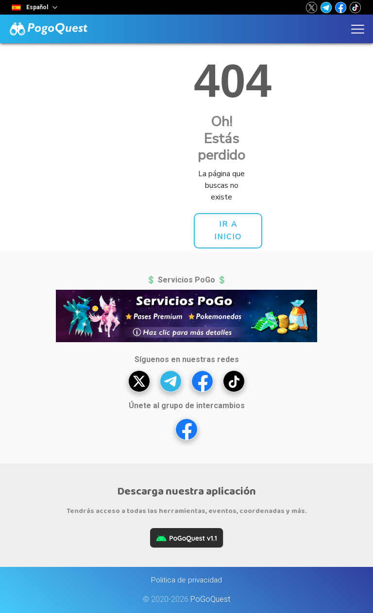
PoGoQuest (210, 599)
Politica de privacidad (186, 580)
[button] (311, 7)
